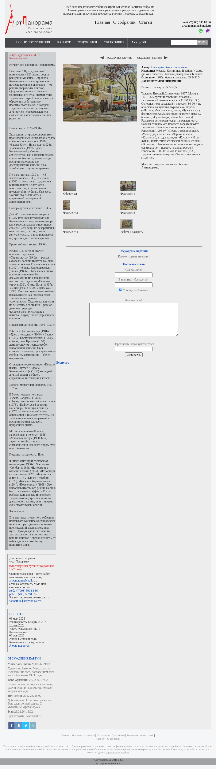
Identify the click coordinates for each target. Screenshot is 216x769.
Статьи (145, 22)
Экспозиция (114, 42)
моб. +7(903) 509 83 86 (23, 590)
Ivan (11, 711)
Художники (87, 42)
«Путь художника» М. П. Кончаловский (24, 630)
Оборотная (70, 188)
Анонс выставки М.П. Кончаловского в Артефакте (26, 640)
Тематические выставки (140, 735)
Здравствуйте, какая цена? (24, 716)
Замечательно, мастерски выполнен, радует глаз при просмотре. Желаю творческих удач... (30, 688)
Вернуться (63, 369)
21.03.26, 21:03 (40, 664)
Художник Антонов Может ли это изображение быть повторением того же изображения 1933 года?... (31, 672)
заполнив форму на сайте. (25, 600)
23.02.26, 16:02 (23, 711)
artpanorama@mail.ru (22, 580)
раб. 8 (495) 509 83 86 (23, 594)
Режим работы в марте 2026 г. (27, 622)
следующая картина (152, 57)
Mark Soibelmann (19, 664)
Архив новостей (19, 645)
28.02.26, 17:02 (38, 679)
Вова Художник (18, 679)
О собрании (124, 22)
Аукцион (138, 42)
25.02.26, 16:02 (32, 695)
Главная (102, 22)
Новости (16, 614)
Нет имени (15, 695)
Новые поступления (33, 42)
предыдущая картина (116, 57)
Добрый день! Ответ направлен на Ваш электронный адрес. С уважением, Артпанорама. (29, 704)
